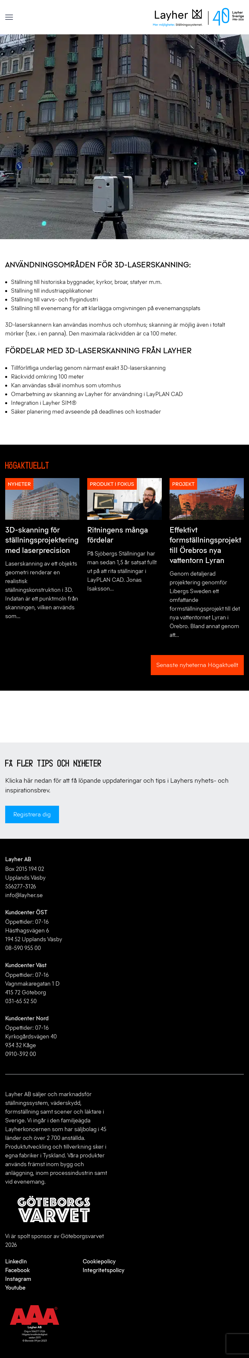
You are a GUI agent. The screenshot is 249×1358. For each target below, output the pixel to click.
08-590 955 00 (23, 948)
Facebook (17, 1270)
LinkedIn (16, 1261)
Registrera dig (32, 814)
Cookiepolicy (99, 1261)
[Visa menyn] (9, 17)
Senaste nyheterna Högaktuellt (197, 665)
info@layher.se (24, 895)
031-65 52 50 (21, 1001)
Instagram (18, 1278)
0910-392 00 (20, 1054)
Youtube (15, 1287)
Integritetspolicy (103, 1270)
